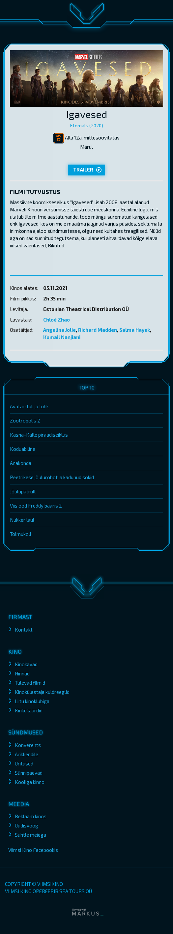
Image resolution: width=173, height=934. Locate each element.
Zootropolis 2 (25, 420)
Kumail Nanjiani (61, 337)
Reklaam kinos (30, 816)
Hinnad (22, 673)
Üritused (24, 763)
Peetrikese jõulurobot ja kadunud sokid (52, 477)
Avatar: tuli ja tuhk (29, 406)
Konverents (28, 745)
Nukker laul (22, 520)
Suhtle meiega (30, 835)
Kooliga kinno (29, 782)
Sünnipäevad (29, 773)
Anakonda (20, 463)
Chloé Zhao (56, 320)
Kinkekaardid (29, 710)
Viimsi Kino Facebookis (33, 850)
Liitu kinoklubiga (32, 701)
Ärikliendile (26, 754)
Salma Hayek (134, 330)
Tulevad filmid (30, 683)
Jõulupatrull (23, 491)
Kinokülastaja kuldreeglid (42, 692)
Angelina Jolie (59, 330)
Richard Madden (97, 330)
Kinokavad (26, 664)
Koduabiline (22, 449)
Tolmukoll (20, 534)
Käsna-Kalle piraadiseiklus (39, 435)
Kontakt (24, 630)
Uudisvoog (26, 825)
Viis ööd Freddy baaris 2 (36, 506)
